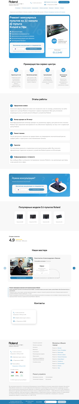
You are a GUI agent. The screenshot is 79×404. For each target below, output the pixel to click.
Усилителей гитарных (38, 379)
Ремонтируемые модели (38, 353)
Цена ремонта (35, 8)
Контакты (57, 8)
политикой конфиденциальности (36, 51)
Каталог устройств (27, 8)
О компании (17, 8)
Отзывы (62, 8)
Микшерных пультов (38, 377)
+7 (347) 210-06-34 (36, 3)
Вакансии (51, 8)
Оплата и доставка (44, 8)
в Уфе (21, 3)
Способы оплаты (37, 362)
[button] (74, 268)
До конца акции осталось (30, 402)
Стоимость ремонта (37, 342)
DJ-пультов (48, 379)
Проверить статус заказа (50, 2)
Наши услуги (36, 356)
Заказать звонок (63, 2)
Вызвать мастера (21, 277)
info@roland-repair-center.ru (18, 357)
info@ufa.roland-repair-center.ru (21, 318)
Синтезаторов (49, 377)
